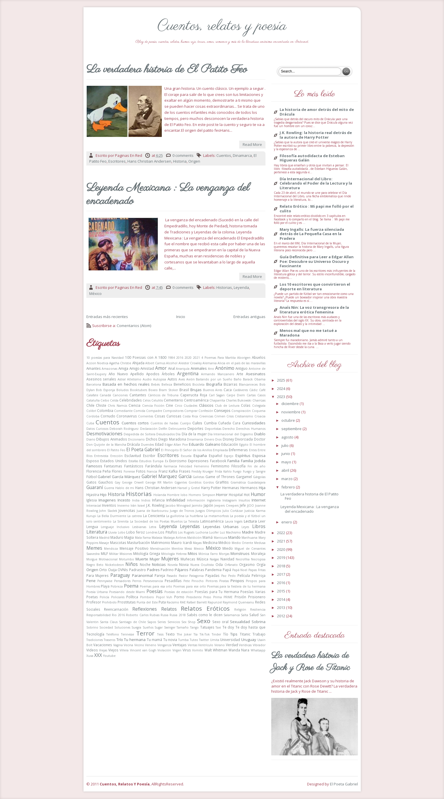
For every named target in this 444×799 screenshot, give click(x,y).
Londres (151, 532)
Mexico (199, 549)
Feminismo (220, 466)
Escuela (186, 456)
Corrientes (145, 416)
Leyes (245, 527)
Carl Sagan (217, 395)
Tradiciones (94, 640)
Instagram (229, 500)
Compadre (154, 411)
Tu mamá (154, 639)
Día (178, 434)
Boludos (122, 390)
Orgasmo (247, 564)
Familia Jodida (253, 460)
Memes (94, 548)
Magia (129, 537)
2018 (281, 565)
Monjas (224, 554)
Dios (218, 439)
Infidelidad (175, 500)
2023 (281, 396)
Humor (258, 494)
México (95, 293)
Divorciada (244, 439)
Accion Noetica (97, 363)
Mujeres (170, 558)
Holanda (159, 495)
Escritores (117, 161)
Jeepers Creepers (226, 505)
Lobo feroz (135, 532)
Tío (225, 634)
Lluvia (112, 532)
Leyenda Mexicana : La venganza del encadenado (168, 195)
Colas (245, 405)
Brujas (196, 389)
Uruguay (248, 639)
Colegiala (258, 406)
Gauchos (105, 482)
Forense (129, 471)
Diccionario (136, 439)
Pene (91, 580)
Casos (261, 395)
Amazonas (109, 369)
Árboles (168, 373)
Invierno (123, 505)
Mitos (192, 553)
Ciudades (190, 406)
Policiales (118, 597)
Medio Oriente (242, 543)
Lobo (121, 532)
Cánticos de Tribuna (163, 395)
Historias (224, 287)
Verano (219, 645)
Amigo (134, 368)
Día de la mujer (194, 434)
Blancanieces (248, 384)
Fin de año (256, 466)
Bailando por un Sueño (214, 379)
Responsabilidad (98, 615)
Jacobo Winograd (178, 505)
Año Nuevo (118, 373)
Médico (224, 542)
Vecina (128, 645)
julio (285, 445)
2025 (281, 380)
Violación (164, 650)
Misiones (126, 554)
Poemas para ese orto (189, 586)
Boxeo (153, 390)
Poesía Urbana (97, 592)
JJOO (250, 505)
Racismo (173, 602)
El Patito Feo (116, 450)
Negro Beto (95, 565)
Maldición (194, 538)
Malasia (157, 538)
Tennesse (127, 634)
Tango (194, 627)
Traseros (109, 640)
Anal (171, 368)
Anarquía (183, 369)
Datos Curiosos (97, 429)
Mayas (197, 543)
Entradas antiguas (249, 316)
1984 (171, 358)
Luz (222, 532)
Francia (152, 471)
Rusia (164, 615)
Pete (186, 581)
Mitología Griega (146, 553)
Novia (184, 564)
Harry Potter (211, 487)
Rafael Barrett (197, 602)
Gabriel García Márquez (119, 476)
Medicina (210, 542)
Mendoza (111, 549)
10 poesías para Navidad (105, 358)
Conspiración (241, 411)
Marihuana (249, 538)
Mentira (177, 549)
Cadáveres (240, 390)
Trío (119, 639)
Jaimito (197, 505)
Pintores (212, 581)
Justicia (249, 511)
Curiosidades (253, 422)
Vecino (139, 645)
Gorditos (195, 482)
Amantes (93, 368)
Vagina (118, 645)
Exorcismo (178, 460)
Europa (158, 461)
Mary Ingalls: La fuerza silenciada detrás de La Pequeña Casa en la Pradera (312, 234)
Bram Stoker (168, 390)
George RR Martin (159, 482)
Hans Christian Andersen (149, 161)
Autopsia (159, 379)
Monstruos (240, 553)
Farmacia (170, 466)
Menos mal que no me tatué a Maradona (308, 332)
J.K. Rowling (155, 505)
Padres (153, 569)
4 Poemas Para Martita (218, 358)
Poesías (154, 591)
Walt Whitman (216, 650)
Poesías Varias (252, 591)
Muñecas (188, 559)
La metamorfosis (216, 516)
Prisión (240, 596)
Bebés (155, 384)
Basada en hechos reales (126, 384)
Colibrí (91, 411)
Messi (188, 549)
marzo (287, 478)
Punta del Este (147, 602)
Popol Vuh (164, 597)
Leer (261, 521)
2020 (188, 358)
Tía (196, 634)
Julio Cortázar (232, 511)
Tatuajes (207, 627)
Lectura (250, 521)
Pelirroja (258, 575)
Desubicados (165, 434)
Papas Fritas (256, 570)
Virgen (176, 650)
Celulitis (157, 400)
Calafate (92, 395)
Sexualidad (240, 621)
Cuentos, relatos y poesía (222, 26)
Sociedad (106, 627)
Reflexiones (144, 609)
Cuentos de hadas (164, 423)
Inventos (109, 505)
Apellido (137, 373)
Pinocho (198, 581)
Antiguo (241, 368)
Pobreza (117, 586)
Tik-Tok (205, 634)
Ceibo (105, 400)
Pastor (183, 576)
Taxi (218, 627)
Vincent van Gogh (143, 650)
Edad (159, 444)
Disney (228, 439)
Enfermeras (238, 449)
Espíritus (242, 455)
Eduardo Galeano (204, 444)
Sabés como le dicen (204, 614)
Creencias (206, 416)
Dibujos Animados (111, 439)
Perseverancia (153, 581)
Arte (240, 373)
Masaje (104, 543)
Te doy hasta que (250, 627)
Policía (104, 597)
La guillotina (175, 516)
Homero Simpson (202, 495)
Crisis (230, 416)
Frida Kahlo (223, 471)
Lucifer (214, 532)
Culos (197, 422)
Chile (90, 405)
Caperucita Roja (193, 395)
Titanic (245, 634)
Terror (145, 633)
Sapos (151, 622)
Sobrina (258, 621)
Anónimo (224, 368)
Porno (179, 596)
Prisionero (256, 596)
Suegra (136, 627)
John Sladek (108, 511)
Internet (258, 500)
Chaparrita (217, 400)
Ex (166, 461)
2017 (281, 574)
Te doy (228, 627)
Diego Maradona (172, 439)
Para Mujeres (97, 575)
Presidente (194, 597)
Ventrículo (205, 645)
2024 (281, 388)
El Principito (170, 450)
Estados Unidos (113, 460)
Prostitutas (127, 602)
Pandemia (213, 569)
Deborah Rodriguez (124, 429)
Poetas (92, 596)
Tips (233, 634)
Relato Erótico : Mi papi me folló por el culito (317, 208)
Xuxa (89, 656)
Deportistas (213, 429)
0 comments (183, 155)
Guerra (109, 488)
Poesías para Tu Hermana (217, 591)
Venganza (164, 645)
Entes (253, 450)
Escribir (149, 455)
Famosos (94, 466)
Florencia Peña (98, 471)
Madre (248, 532)
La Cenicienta (154, 515)
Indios (145, 500)
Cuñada (224, 423)
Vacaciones (102, 644)
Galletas (198, 477)
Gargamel (244, 476)
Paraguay (120, 575)
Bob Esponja (105, 390)
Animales (199, 368)
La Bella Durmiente (111, 516)
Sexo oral (220, 621)
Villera (124, 650)
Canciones (120, 395)
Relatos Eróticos (205, 608)
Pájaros (181, 569)
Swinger (169, 627)
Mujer (155, 559)
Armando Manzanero (217, 374)
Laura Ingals (234, 521)
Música (202, 559)
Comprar (191, 411)
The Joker (184, 634)
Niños (131, 564)
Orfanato (231, 565)
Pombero (147, 597)
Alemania (210, 363)
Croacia (259, 416)
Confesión (205, 411)
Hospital (236, 494)
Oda (219, 564)
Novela (173, 565)
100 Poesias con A (141, 357)
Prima (217, 597)
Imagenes (107, 500)
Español (215, 455)
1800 (162, 357)
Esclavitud (133, 455)
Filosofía (238, 466)
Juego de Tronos (182, 511)
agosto (287, 437)
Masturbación (138, 542)
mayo (286, 461)
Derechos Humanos (250, 429)
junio (286, 453)
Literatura (96, 532)
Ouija (112, 569)
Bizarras (230, 384)
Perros (136, 581)
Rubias (154, 615)
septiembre (291, 428)
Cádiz (253, 390)
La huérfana (194, 516)
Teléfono (112, 634)
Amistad (147, 368)
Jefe (243, 505)
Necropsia (258, 559)
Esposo (92, 460)
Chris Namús (117, 406)
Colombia (105, 410)
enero (287, 522)
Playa (105, 586)
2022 (281, 532)
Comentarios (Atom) (134, 325)
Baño (237, 379)
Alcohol (171, 363)
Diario (90, 439)
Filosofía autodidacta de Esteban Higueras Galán (312, 158)
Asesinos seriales (101, 379)
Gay (117, 482)
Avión (190, 379)
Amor (161, 368)
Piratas (224, 581)
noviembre (291, 412)
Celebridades (130, 400)
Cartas (251, 395)
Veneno (150, 645)
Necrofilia (243, 559)
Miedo (227, 548)
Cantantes (137, 395)
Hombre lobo (177, 495)
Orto (103, 569)
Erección (116, 456)
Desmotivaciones (104, 433)
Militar (113, 554)
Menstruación (160, 549)
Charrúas (258, 400)
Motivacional (108, 559)
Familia (233, 460)
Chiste (101, 405)
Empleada (220, 450)
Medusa (259, 543)
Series (161, 622)
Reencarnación (116, 609)
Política (132, 596)
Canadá (105, 395)
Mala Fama (143, 538)
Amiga (123, 368)
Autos (172, 379)
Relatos (169, 609)
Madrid (104, 538)
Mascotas (118, 542)
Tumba (183, 640)
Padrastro (137, 569)
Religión (240, 609)
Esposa (258, 455)
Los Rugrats (186, 532)
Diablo (259, 433)
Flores (117, 471)
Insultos (244, 500)
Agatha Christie (120, 363)
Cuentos (223, 155)
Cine (169, 405)
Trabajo (258, 634)
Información (196, 500)
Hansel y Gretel (188, 488)
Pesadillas (173, 580)
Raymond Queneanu (238, 602)
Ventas (192, 645)
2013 (281, 607)
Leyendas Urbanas (221, 526)
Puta (162, 602)
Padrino (167, 569)
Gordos (208, 482)
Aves (182, 379)
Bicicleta (198, 384)
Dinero (209, 439)
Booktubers (138, 390)
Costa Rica (190, 416)
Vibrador (259, 645)
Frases (184, 471)
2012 (281, 615)
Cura (236, 423)
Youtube (109, 656)
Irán (133, 505)
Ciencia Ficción (153, 406)
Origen (194, 161)
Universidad (230, 639)
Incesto (124, 500)
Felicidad (185, 466)
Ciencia (134, 405)
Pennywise (104, 581)
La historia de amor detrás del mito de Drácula (317, 111)
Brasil (184, 389)
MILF (104, 553)
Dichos (151, 439)
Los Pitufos (167, 532)
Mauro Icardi (181, 542)
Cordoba (92, 416)
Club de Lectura (227, 406)
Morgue (91, 559)
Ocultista (207, 565)
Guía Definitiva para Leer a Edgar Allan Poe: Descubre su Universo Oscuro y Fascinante (317, 261)
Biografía (214, 384)
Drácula (133, 444)
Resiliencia (257, 609)
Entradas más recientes (107, 316)
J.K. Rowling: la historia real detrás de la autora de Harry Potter (316, 135)
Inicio (180, 316)
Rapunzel (215, 602)
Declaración (148, 429)
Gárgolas (259, 477)
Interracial (93, 505)
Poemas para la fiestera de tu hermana (236, 586)
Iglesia (91, 500)
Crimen (219, 416)
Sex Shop (188, 622)
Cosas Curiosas (168, 416)
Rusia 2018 (177, 615)
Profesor (93, 602)
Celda (114, 400)
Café (262, 390)
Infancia (158, 500)
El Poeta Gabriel (143, 449)
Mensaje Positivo (134, 548)
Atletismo (134, 379)
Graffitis (222, 482)
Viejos (113, 650)
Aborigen (243, 358)
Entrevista (101, 456)
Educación (229, 444)
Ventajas (179, 644)
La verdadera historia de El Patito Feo (166, 70)
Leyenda (241, 287)
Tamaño (183, 627)
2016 (179, 358)
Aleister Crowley (190, 363)
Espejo (228, 456)
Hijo (103, 494)
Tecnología (95, 634)
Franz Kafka (168, 471)
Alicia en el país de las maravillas (241, 363)
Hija (262, 487)
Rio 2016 (118, 615)
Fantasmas (113, 466)
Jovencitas (126, 510)
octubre (288, 420)
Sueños (148, 627)
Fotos (141, 471)
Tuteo (194, 640)
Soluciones (122, 627)
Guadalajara (256, 482)
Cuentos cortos (135, 422)
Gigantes (180, 482)
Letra (152, 527)
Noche (145, 564)
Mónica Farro (208, 554)
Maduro (116, 537)
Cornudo (108, 416)
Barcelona (93, 384)
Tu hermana (135, 639)
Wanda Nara (238, 650)
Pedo (232, 576)
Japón (208, 505)
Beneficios (182, 384)
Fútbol (91, 476)
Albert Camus (155, 363)
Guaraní (94, 487)
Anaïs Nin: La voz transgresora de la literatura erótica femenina (314, 309)
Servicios (174, 622)
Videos (92, 650)
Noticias (159, 564)
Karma (260, 511)
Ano (211, 369)
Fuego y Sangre (254, 471)
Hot (247, 494)
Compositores (173, 411)
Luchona (202, 532)
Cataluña (93, 400)
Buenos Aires (212, 390)
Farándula (153, 466)
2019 (281, 557)
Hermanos (249, 487)
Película (243, 575)
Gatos (91, 482)
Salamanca (232, 615)
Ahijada (138, 363)
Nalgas (214, 559)
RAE (183, 602)
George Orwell (133, 482)
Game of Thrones (220, 476)
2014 (281, 599)
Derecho (228, 429)
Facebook (218, 460)
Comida (139, 411)
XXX (98, 655)
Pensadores (122, 581)
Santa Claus (109, 622)
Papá (227, 569)
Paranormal (142, 575)
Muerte (141, 559)
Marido (234, 537)
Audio (147, 379)
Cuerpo (185, 423)
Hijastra (92, 494)
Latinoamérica (212, 521)
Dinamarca (242, 155)
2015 (281, 591)
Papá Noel (240, 570)
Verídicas (245, 645)
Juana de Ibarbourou (152, 511)
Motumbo (126, 559)
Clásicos (206, 405)
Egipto (243, 445)
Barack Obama (254, 379)
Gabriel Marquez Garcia (167, 476)
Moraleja (258, 553)
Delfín (163, 429)
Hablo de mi (124, 488)
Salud (254, 614)
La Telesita (191, 521)
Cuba (90, 423)
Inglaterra (214, 500)
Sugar (159, 627)
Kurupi (91, 516)
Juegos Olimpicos (208, 511)
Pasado (172, 576)
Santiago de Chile (132, 622)
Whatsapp (258, 650)
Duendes (147, 445)
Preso (207, 597)
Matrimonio (160, 542)
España (200, 455)
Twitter (204, 640)
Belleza (166, 384)
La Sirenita (121, 521)
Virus (187, 650)
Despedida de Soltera (139, 434)
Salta (244, 615)
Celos (147, 400)
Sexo (203, 621)
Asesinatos (255, 373)
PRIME (228, 597)
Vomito (197, 650)
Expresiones (198, 460)
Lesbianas (139, 527)
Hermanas (230, 487)
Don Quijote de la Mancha (106, 445)
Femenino (201, 466)
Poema (131, 586)
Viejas (103, 650)
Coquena (258, 411)
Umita (214, 640)
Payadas (212, 575)
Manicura (220, 538)
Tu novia (170, 639)
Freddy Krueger (202, 471)
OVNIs (123, 569)
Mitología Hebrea (174, 554)
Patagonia (196, 576)
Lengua (92, 526)
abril (285, 470)
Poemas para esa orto (156, 586)
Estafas (133, 461)
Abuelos (258, 357)
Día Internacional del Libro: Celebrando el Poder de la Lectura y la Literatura (316, 183)
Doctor (259, 439)
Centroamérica (196, 400)
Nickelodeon (114, 565)
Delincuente (177, 429)
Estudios (145, 461)
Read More (252, 144)
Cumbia (210, 423)
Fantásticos (133, 466)
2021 (196, 358)
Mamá (208, 537)
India (136, 500)
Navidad (227, 559)
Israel (141, 505)
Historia (180, 161)
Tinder (216, 634)
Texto (170, 634)
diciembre (290, 403)
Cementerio (173, 400)
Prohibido (109, 602)
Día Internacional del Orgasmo (230, 434)
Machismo (233, 532)
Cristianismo (244, 416)
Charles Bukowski (238, 400)
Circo (178, 406)
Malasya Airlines (175, 538)
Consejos (222, 410)
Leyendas (190, 526)
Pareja (160, 575)
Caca (228, 389)
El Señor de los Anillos (196, 450)
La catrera (134, 516)
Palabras (197, 569)
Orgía (261, 564)
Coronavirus (126, 416)
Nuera (194, 565)
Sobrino (92, 627)
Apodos (152, 373)
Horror (222, 494)
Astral (122, 379)
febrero (288, 487)
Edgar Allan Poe (176, 445)
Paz (223, 576)
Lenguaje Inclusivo (115, 527)
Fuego (237, 471)
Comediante (123, 411)
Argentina (187, 373)
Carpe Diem (235, 395)
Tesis (160, 634)
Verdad (232, 644)
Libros (258, 526)
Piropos (237, 580)
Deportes (195, 428)
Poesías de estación (178, 592)
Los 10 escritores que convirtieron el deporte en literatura (315, 286)
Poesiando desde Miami (127, 592)
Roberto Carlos (137, 615)
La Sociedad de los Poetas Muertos (156, 521)
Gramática (238, 482)
